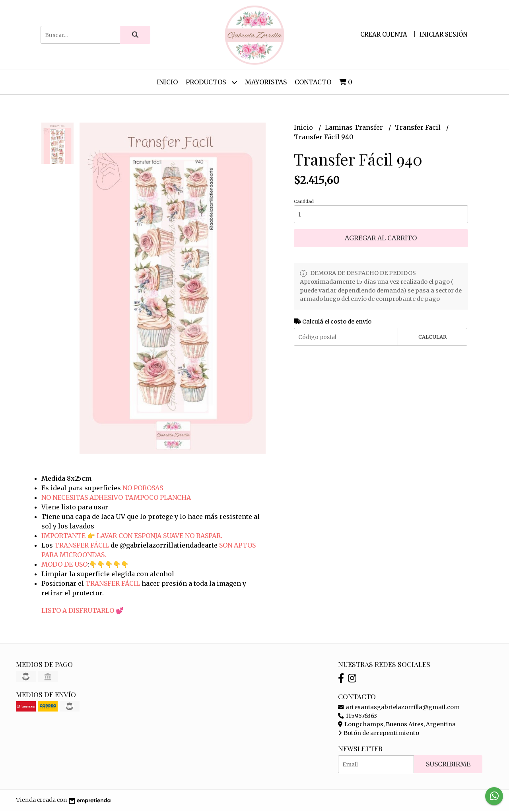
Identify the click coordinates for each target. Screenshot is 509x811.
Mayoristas (266, 82)
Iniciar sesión (443, 34)
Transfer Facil (418, 127)
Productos (211, 82)
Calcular (432, 336)
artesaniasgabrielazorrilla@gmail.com (399, 707)
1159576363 (357, 715)
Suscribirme (448, 764)
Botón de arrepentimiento (378, 733)
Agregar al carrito (381, 238)
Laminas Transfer (355, 127)
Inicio (167, 82)
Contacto (313, 82)
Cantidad (304, 201)
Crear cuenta (383, 34)
